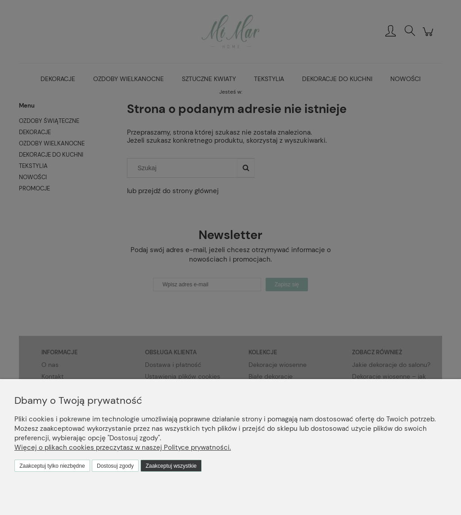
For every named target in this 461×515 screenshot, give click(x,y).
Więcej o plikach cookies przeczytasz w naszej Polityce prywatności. (122, 447)
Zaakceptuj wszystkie (170, 466)
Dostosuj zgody (115, 466)
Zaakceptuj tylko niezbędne (52, 466)
